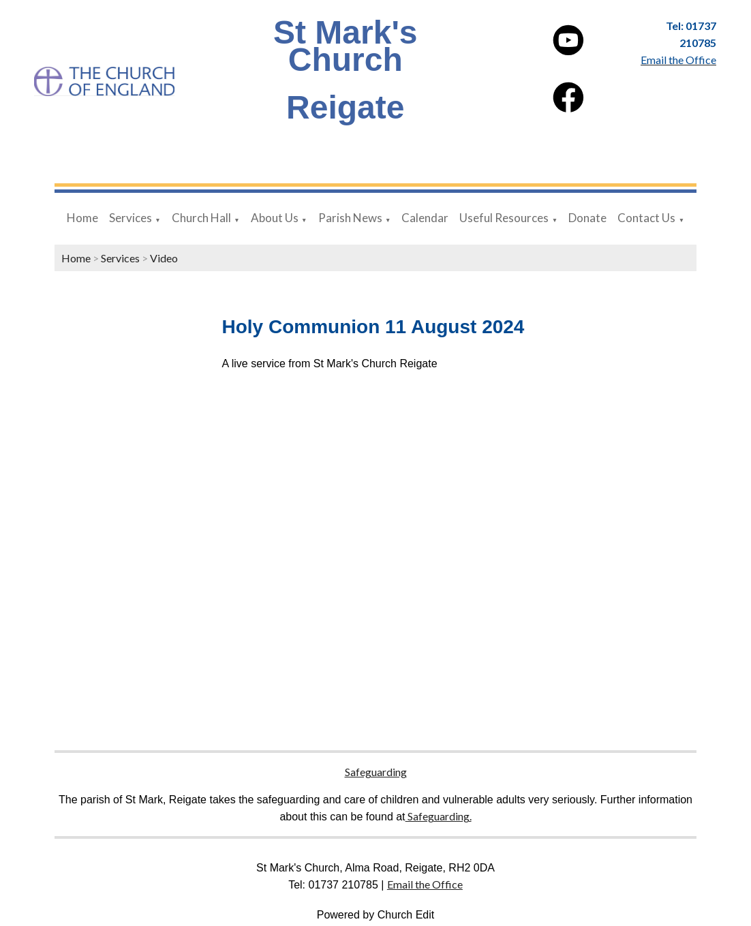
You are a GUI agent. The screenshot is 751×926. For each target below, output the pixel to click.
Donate (587, 218)
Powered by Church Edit (376, 915)
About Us (274, 218)
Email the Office (425, 884)
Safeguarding (376, 771)
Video (164, 257)
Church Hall (201, 218)
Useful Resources (504, 218)
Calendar (424, 218)
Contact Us (646, 218)
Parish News (350, 218)
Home (82, 218)
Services (130, 218)
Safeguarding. (438, 815)
